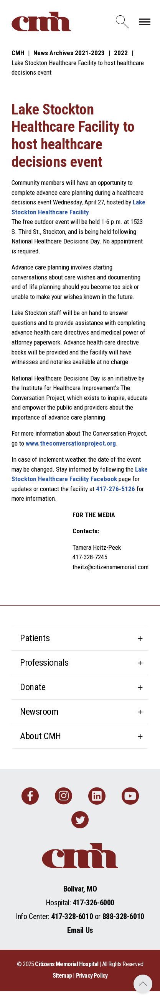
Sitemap (62, 975)
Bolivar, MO (80, 888)
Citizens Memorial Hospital (66, 964)
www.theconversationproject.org (71, 443)
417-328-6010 (72, 916)
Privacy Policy (92, 975)
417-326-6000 (93, 902)
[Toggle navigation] (144, 21)
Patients (34, 638)
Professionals (44, 662)
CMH (18, 53)
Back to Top (143, 984)
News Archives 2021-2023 (69, 53)
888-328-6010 (123, 916)
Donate (32, 687)
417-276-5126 (115, 489)
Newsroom (39, 711)
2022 (121, 53)
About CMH (40, 736)
